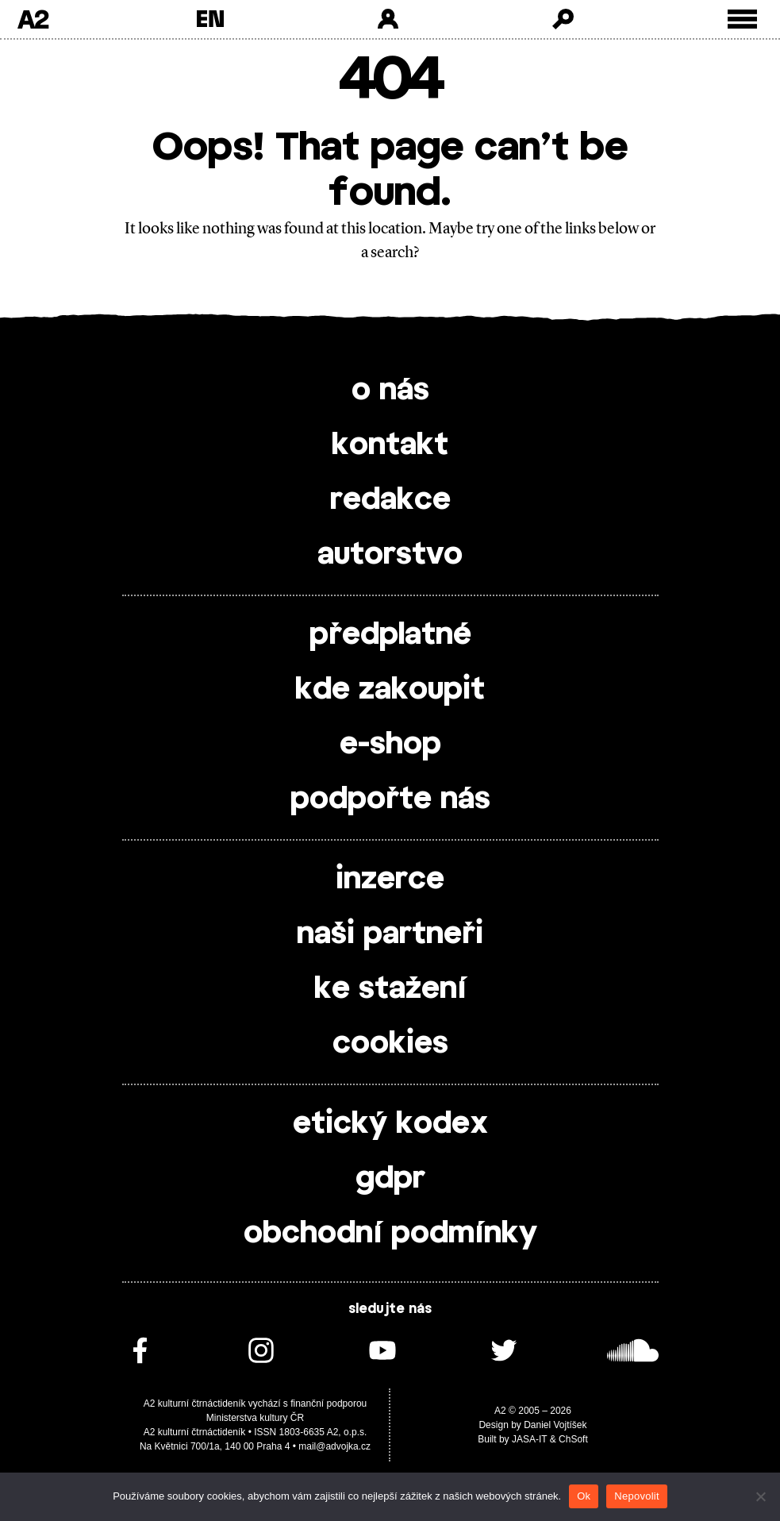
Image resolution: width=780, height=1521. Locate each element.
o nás (390, 391)
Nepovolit (636, 1496)
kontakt (390, 445)
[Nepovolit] (760, 1496)
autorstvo (390, 555)
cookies (390, 1044)
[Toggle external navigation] (742, 19)
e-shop (390, 745)
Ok (583, 1496)
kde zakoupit (390, 690)
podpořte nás (390, 799)
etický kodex (390, 1124)
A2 (32, 19)
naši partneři (390, 934)
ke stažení (390, 989)
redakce (390, 500)
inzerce (390, 880)
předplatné (390, 635)
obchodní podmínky (390, 1234)
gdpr (390, 1179)
